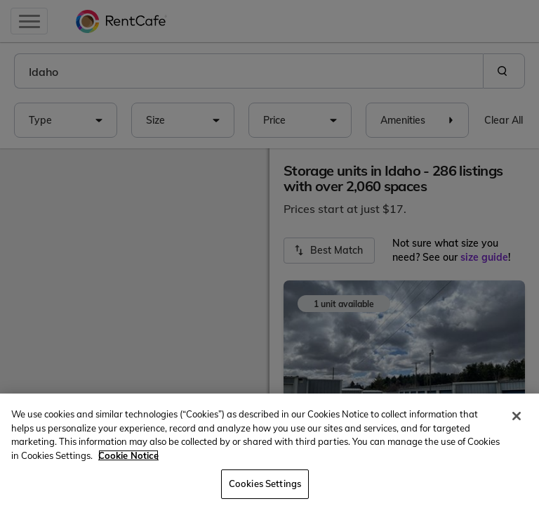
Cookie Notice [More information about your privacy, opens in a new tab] (128, 455)
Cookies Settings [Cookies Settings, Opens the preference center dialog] (265, 483)
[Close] (516, 416)
